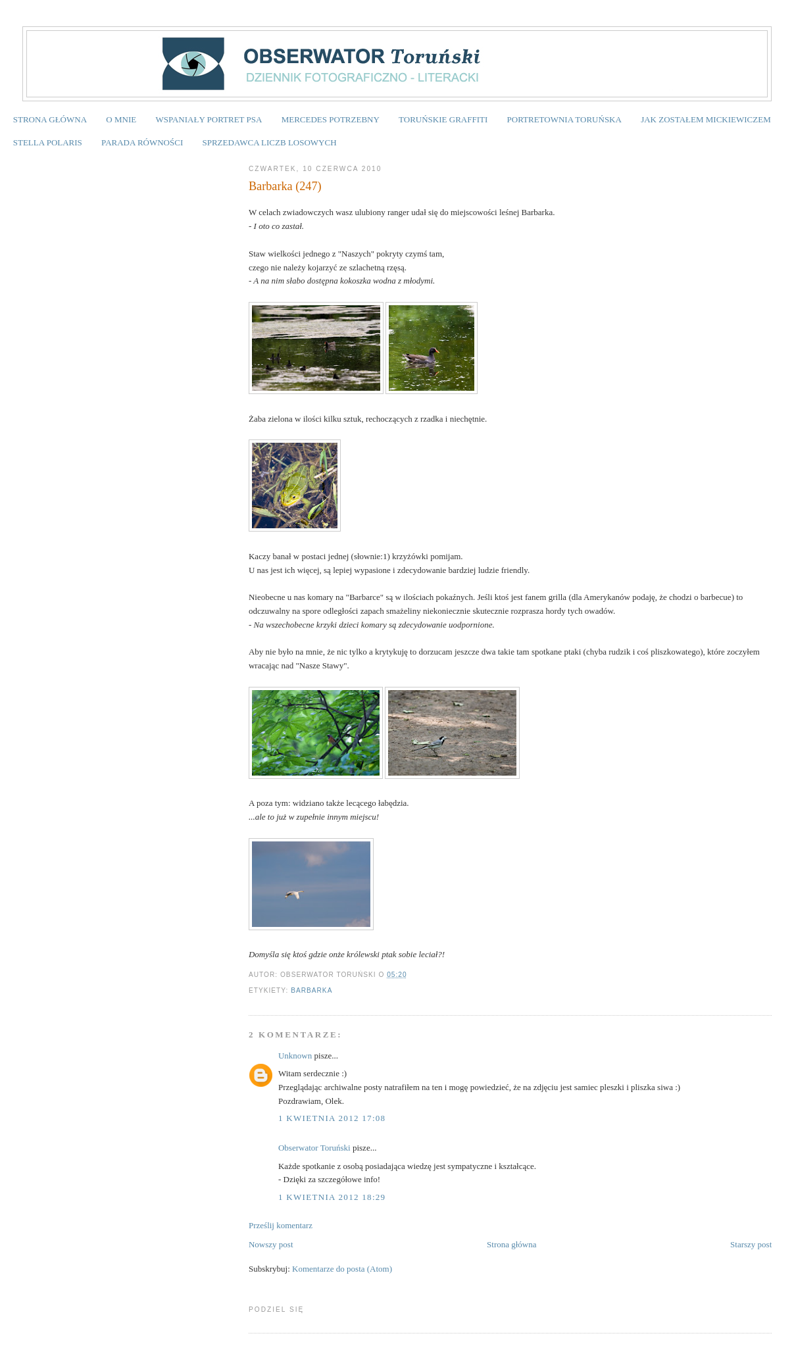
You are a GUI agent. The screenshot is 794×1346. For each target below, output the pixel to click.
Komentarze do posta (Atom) (342, 1269)
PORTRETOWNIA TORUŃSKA (564, 119)
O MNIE (121, 119)
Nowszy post (271, 1244)
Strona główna (511, 1244)
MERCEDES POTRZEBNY (331, 119)
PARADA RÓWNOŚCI (142, 142)
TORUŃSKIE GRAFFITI (443, 119)
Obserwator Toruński (314, 1148)
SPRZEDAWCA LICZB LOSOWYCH (269, 142)
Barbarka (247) (285, 186)
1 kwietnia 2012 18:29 (331, 1197)
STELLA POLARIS (47, 142)
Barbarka (311, 990)
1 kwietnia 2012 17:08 (331, 1118)
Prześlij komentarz (280, 1225)
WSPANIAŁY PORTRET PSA (208, 119)
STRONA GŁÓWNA (50, 119)
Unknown (295, 1055)
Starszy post (751, 1244)
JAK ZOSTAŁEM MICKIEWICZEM (706, 119)
